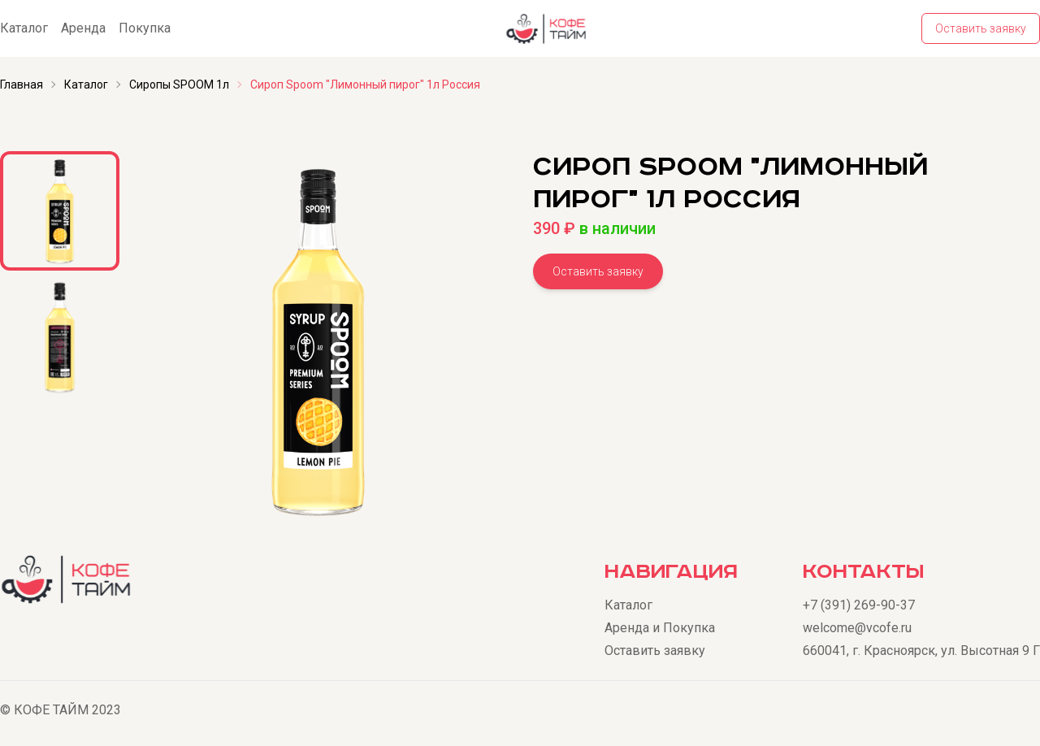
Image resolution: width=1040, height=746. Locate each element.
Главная (21, 84)
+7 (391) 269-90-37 (859, 605)
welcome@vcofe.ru (857, 627)
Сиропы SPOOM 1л (179, 84)
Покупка (145, 28)
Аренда (83, 28)
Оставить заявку (980, 28)
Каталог (24, 28)
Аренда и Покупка (659, 627)
